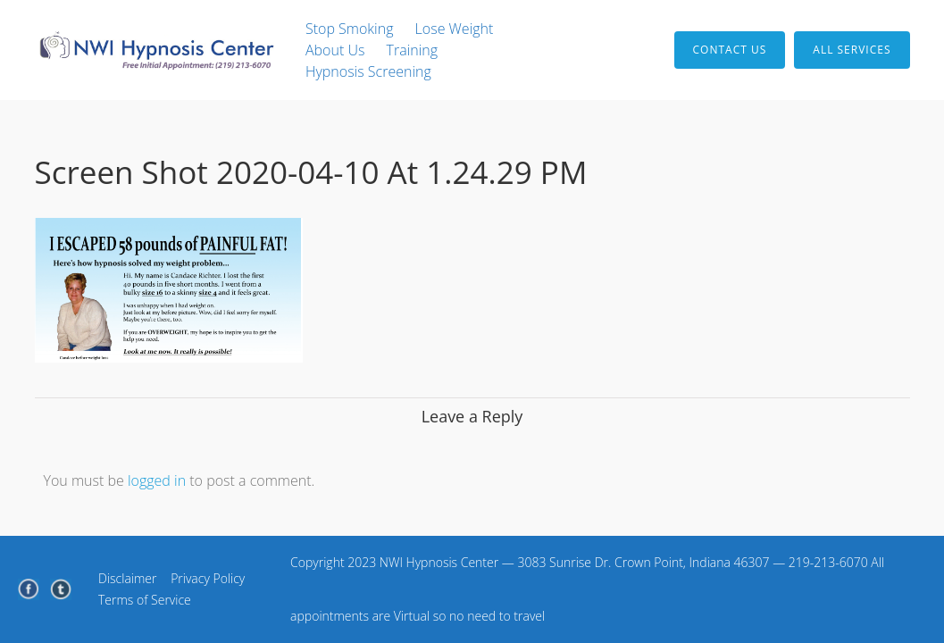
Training (413, 50)
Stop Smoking (349, 28)
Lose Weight (454, 28)
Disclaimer (127, 578)
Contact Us (730, 49)
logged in (157, 480)
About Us (334, 50)
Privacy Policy (208, 578)
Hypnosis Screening (368, 71)
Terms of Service (144, 599)
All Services (851, 49)
